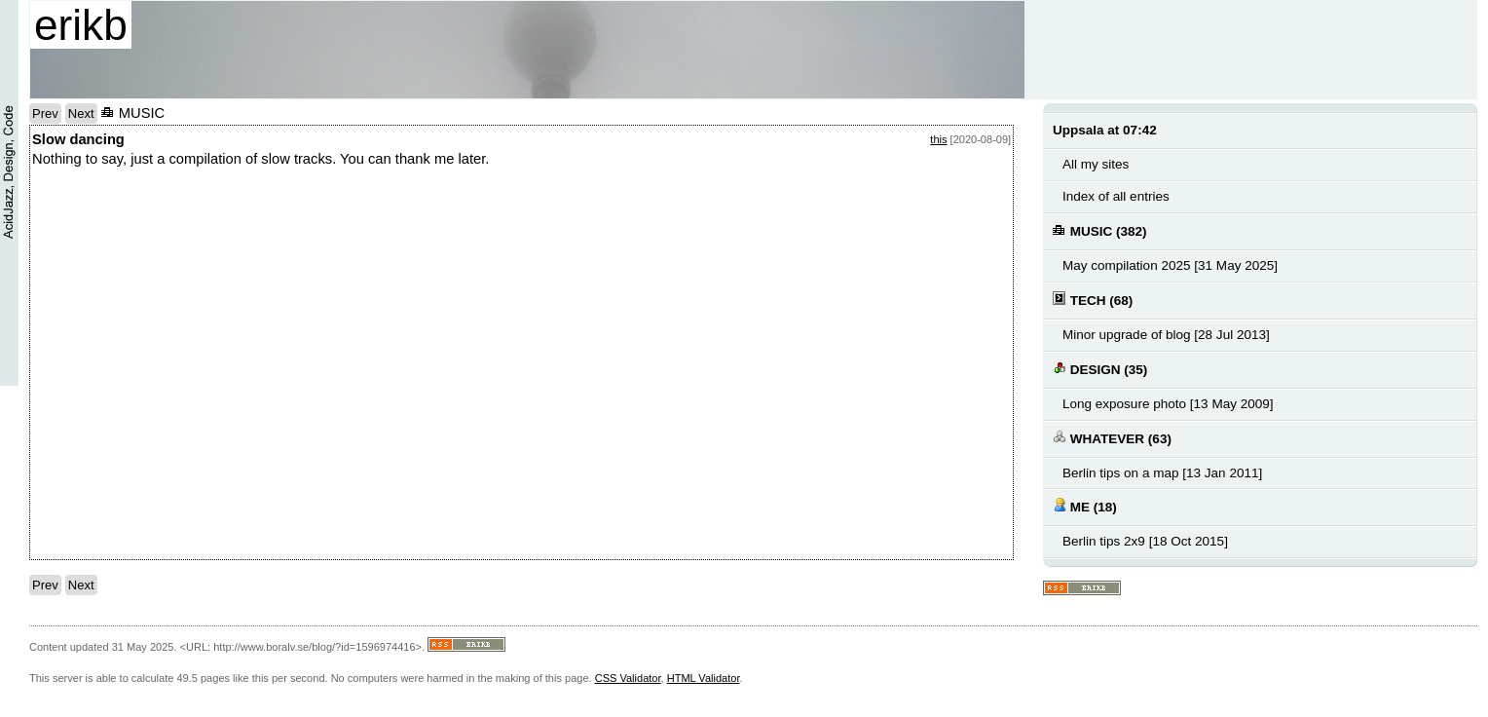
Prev (45, 113)
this (938, 139)
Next (81, 113)
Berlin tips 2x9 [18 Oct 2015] (1145, 541)
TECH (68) (1093, 299)
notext (178, 369)
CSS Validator (628, 678)
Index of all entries (1116, 196)
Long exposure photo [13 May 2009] (1168, 403)
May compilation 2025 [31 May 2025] (1170, 265)
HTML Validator (703, 678)
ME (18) (1085, 506)
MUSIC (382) (1100, 230)
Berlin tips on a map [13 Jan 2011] (1162, 473)
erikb (81, 25)
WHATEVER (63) (1112, 438)
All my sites (1095, 164)
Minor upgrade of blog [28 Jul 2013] (1166, 334)
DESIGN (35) (1100, 368)
